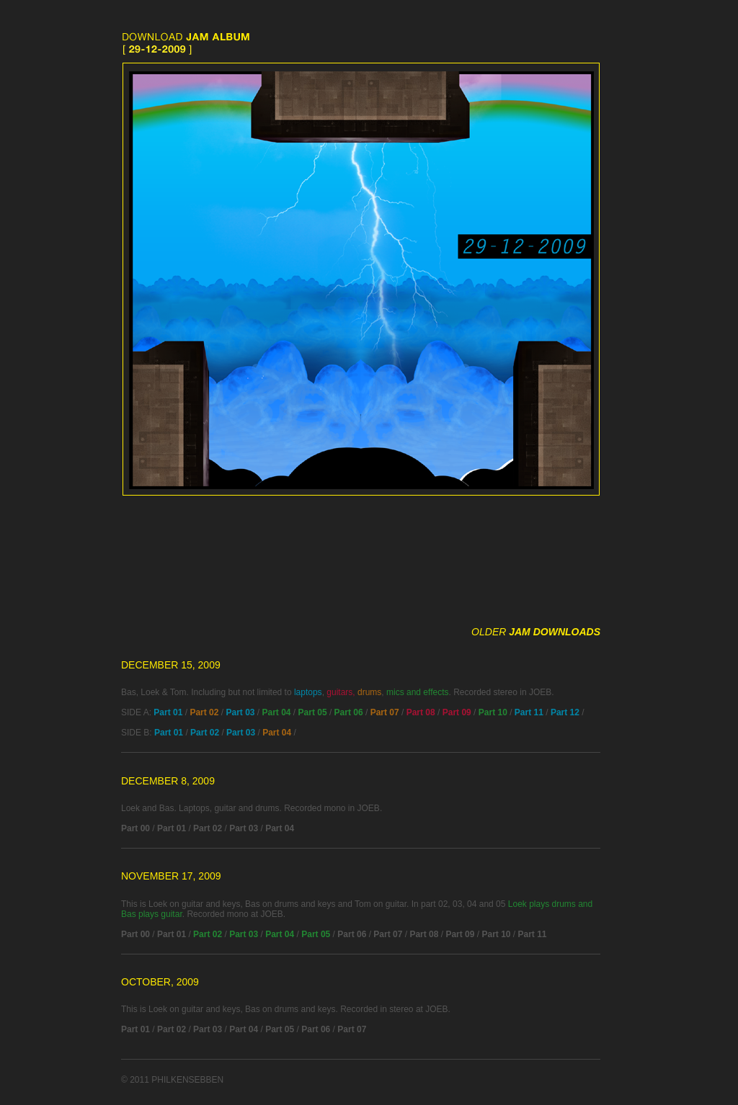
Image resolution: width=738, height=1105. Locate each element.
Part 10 (493, 712)
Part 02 (204, 712)
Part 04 (276, 712)
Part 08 (420, 712)
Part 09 (457, 712)
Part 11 (529, 712)
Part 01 (168, 712)
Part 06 (348, 712)
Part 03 (240, 712)
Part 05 (312, 712)
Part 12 (565, 712)
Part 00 (135, 828)
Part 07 (384, 712)
